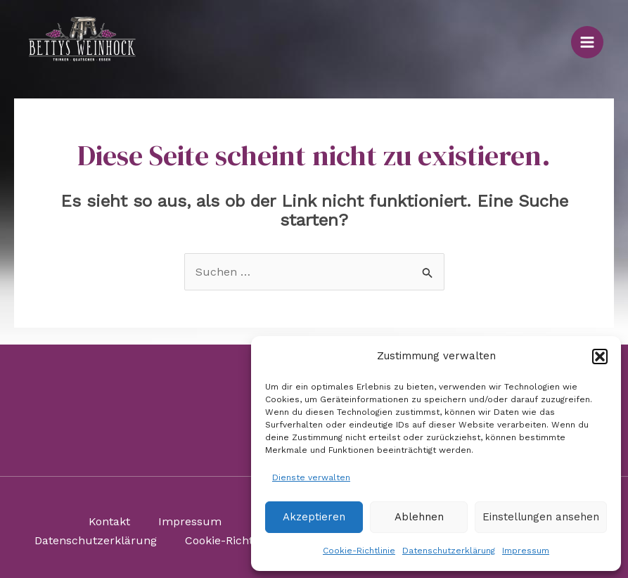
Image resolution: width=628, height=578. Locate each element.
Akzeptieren (314, 516)
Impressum (525, 550)
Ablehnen (419, 516)
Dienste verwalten (311, 477)
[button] (600, 356)
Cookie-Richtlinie (359, 550)
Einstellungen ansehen (540, 516)
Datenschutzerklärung (448, 550)
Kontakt (109, 521)
